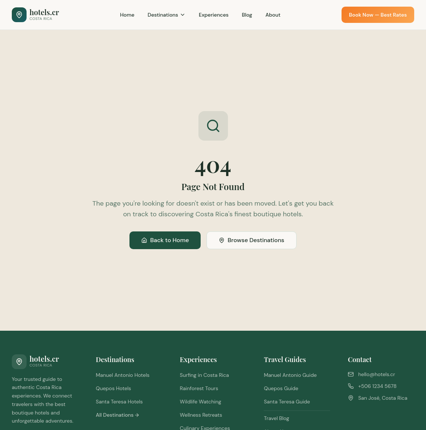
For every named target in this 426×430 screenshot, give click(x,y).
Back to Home (165, 240)
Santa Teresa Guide (287, 401)
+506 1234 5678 (377, 386)
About (273, 14)
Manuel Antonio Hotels (123, 375)
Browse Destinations (251, 240)
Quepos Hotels (113, 388)
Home (127, 14)
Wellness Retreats (201, 415)
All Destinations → (117, 415)
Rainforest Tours (199, 388)
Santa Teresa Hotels (119, 401)
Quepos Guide (281, 388)
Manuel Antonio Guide (290, 375)
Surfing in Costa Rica (204, 375)
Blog (247, 14)
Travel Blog (276, 418)
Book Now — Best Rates (378, 14)
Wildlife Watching (200, 401)
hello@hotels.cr (376, 374)
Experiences (214, 14)
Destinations (167, 14)
